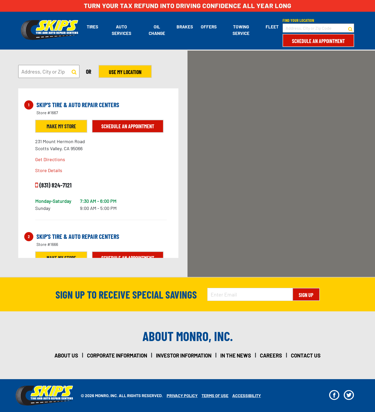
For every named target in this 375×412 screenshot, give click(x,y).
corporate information (117, 355)
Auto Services (121, 30)
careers (271, 355)
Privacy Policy (182, 395)
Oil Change (157, 30)
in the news (235, 355)
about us (66, 355)
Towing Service (241, 30)
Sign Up (306, 295)
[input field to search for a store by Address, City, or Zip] (48, 71)
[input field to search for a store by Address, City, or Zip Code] (318, 28)
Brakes (185, 26)
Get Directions (50, 159)
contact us (306, 355)
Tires (92, 26)
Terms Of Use (215, 395)
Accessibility (246, 395)
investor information (183, 355)
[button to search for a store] (350, 28)
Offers (209, 26)
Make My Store (61, 126)
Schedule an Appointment (318, 41)
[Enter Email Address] (250, 294)
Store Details (48, 170)
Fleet (272, 26)
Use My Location (125, 72)
